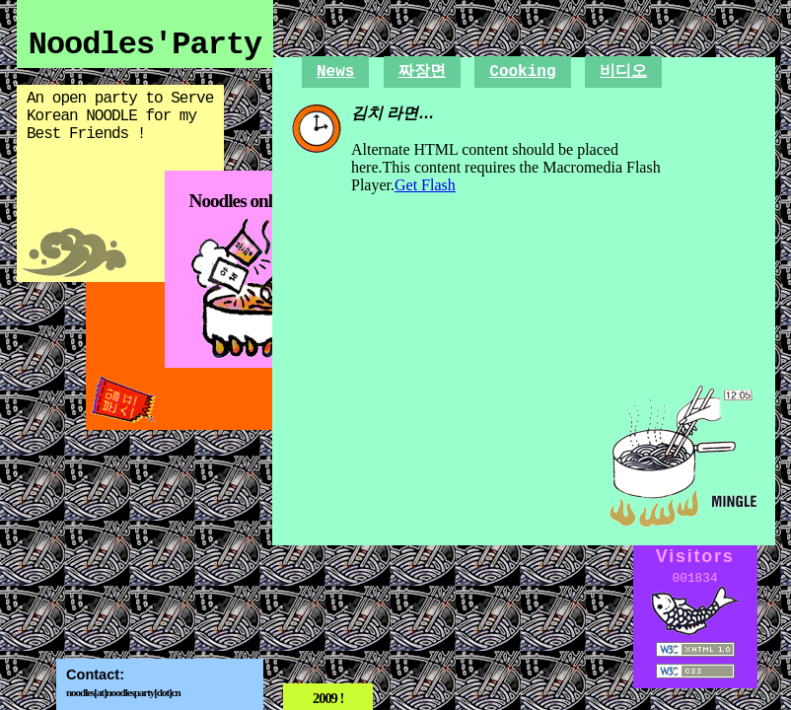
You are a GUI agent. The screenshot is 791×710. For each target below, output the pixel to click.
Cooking (522, 72)
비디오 (623, 72)
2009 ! (328, 698)
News (335, 72)
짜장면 (422, 72)
